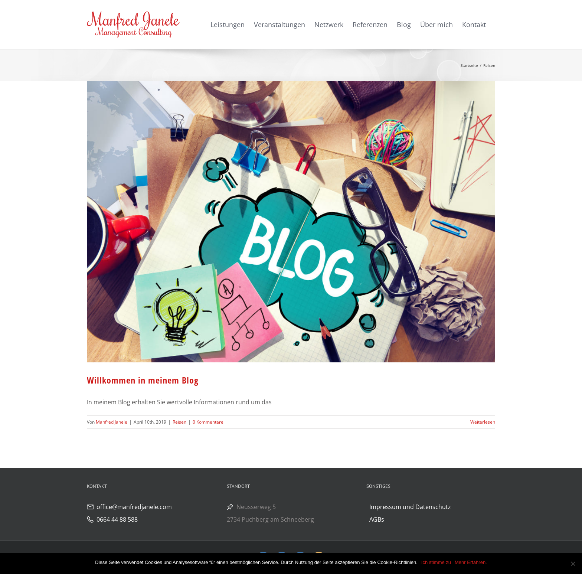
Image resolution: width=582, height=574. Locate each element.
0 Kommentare (208, 422)
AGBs (376, 519)
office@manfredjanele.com (134, 507)
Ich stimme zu (436, 562)
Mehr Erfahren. (471, 562)
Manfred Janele (111, 422)
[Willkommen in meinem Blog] (291, 221)
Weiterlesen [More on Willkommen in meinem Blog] (482, 422)
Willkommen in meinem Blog (143, 380)
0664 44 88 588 (117, 519)
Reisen (179, 422)
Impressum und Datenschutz (410, 507)
